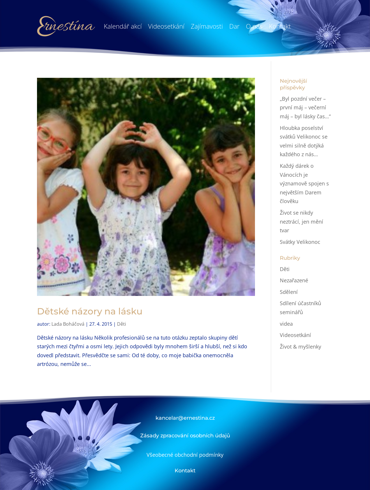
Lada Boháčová (67, 324)
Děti (121, 324)
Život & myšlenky (300, 346)
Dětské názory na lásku (90, 311)
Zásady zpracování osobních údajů (185, 435)
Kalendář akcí (123, 26)
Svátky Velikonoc (300, 241)
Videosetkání (166, 26)
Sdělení (289, 291)
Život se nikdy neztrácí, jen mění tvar (301, 221)
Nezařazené (294, 280)
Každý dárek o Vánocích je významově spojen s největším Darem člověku (304, 183)
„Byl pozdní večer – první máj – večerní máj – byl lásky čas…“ (305, 107)
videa (286, 323)
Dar (234, 26)
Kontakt (280, 26)
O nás (254, 26)
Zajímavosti (207, 26)
